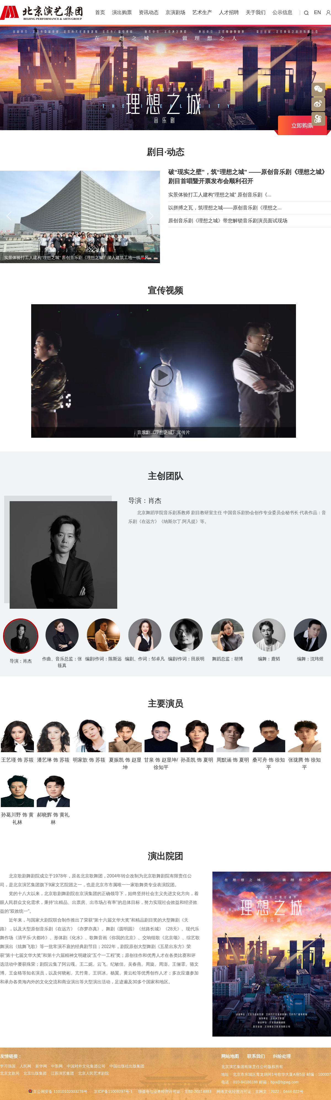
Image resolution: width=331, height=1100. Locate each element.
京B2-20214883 (197, 1091)
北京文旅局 (9, 1073)
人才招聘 (229, 12)
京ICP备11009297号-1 (113, 1091)
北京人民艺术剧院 (93, 1073)
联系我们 (256, 1056)
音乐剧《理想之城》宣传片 (163, 432)
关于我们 (256, 12)
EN (317, 12)
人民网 (25, 1066)
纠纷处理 (282, 1056)
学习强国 (7, 1066)
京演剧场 (175, 12)
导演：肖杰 (144, 500)
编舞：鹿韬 (269, 658)
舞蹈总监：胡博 (227, 658)
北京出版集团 (35, 1073)
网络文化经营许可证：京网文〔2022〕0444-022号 (260, 1091)
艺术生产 (202, 12)
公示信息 (282, 12)
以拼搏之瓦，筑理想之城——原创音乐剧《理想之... (225, 207)
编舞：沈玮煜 (310, 658)
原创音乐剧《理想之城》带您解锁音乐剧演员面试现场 (227, 220)
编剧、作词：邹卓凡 (145, 658)
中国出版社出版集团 (127, 1066)
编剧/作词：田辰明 (186, 658)
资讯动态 (149, 12)
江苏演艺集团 (62, 1073)
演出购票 (122, 12)
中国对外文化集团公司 (86, 1066)
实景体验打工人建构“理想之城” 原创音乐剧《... (219, 194)
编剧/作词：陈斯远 (103, 658)
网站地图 (230, 1056)
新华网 (41, 1066)
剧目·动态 (166, 152)
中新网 (57, 1066)
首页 (100, 12)
